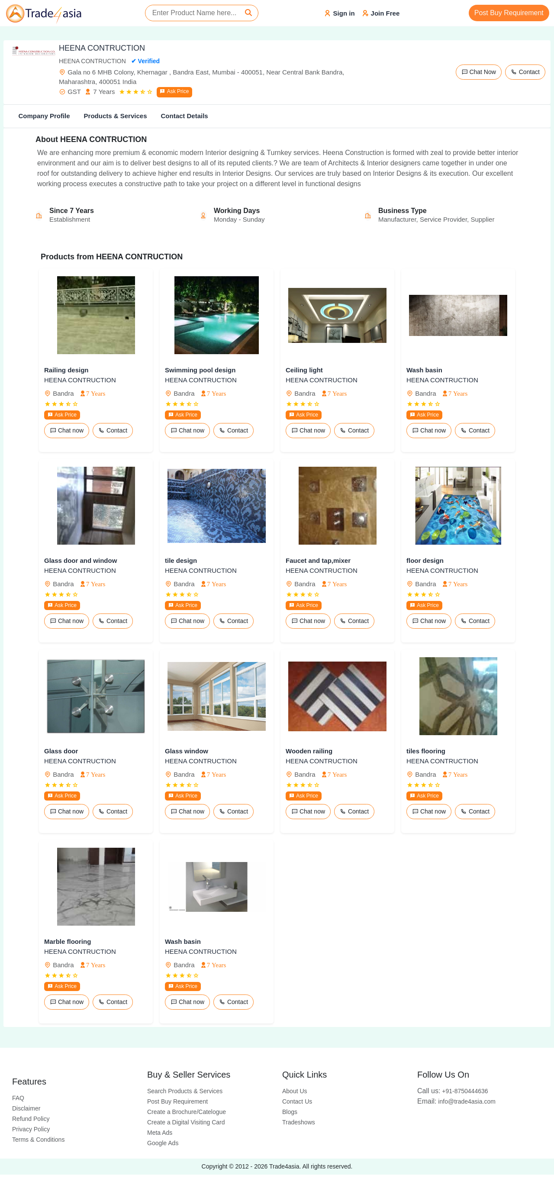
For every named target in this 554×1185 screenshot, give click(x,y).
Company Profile (44, 115)
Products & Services (115, 115)
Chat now (67, 430)
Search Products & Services (184, 1091)
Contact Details (184, 115)
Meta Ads (159, 1132)
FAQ (18, 1098)
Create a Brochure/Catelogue (186, 1111)
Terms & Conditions (38, 1139)
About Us (294, 1091)
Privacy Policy (31, 1129)
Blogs (289, 1111)
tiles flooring (425, 751)
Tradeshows (298, 1122)
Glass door (61, 751)
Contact (525, 71)
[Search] (248, 13)
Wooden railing (309, 751)
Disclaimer (26, 1108)
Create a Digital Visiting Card (186, 1122)
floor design (425, 560)
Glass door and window (80, 560)
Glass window (186, 751)
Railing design (66, 370)
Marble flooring (67, 941)
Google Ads (162, 1143)
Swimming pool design (200, 370)
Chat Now (478, 71)
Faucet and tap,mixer (318, 560)
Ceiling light (304, 370)
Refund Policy (30, 1118)
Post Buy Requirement (509, 12)
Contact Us (297, 1101)
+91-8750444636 (452, 1091)
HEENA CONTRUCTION (80, 380)
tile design (181, 560)
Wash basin (424, 370)
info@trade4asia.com (456, 1101)
